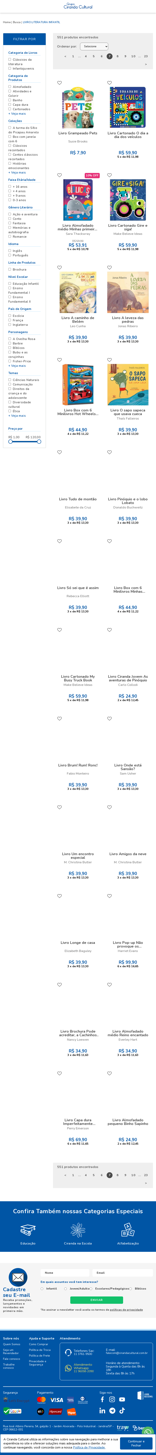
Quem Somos (11, 1344)
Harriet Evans (128, 951)
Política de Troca (40, 1350)
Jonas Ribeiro (128, 326)
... (79, 56)
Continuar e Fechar (136, 1443)
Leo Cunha (78, 326)
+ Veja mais (17, 114)
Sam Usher (128, 773)
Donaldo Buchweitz (128, 507)
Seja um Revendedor (11, 1351)
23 (146, 56)
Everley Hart (128, 1039)
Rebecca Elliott (78, 596)
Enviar (97, 1300)
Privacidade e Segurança (37, 1363)
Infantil (51, 1288)
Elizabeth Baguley (78, 951)
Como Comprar (38, 1344)
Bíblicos (140, 1288)
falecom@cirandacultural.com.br (127, 1353)
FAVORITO (59, 83)
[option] (28, 1233)
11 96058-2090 (84, 1371)
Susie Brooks (78, 141)
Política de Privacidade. (89, 1447)
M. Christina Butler (78, 862)
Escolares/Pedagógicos (112, 1288)
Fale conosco (11, 1359)
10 (133, 56)
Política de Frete (39, 1356)
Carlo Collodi (128, 684)
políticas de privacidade (126, 1310)
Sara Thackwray (78, 233)
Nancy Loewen (78, 1039)
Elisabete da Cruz (78, 507)
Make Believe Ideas (128, 233)
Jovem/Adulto (80, 1288)
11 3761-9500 (83, 1354)
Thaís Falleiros (128, 418)
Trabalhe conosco (9, 1366)
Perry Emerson (78, 1128)
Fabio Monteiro (78, 773)
